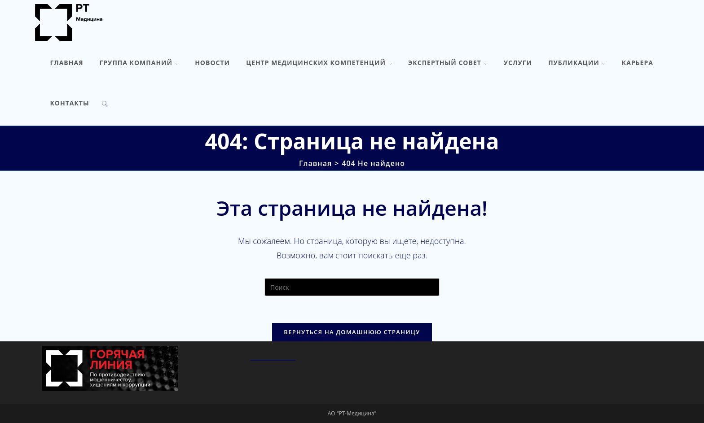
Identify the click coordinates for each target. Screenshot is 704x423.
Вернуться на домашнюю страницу (352, 332)
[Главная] (315, 163)
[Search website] (105, 103)
